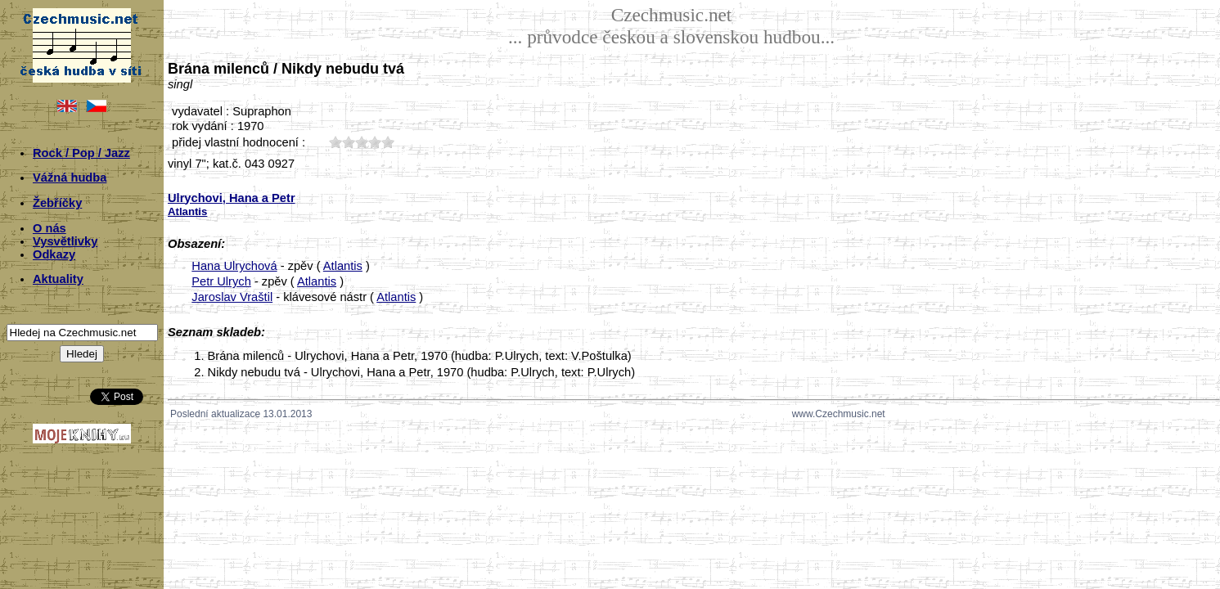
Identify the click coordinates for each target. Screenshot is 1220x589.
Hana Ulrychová (234, 265)
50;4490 (387, 142)
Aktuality (58, 279)
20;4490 (348, 142)
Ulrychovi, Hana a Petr (231, 198)
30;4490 (361, 142)
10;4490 (335, 142)
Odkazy (54, 254)
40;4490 (374, 142)
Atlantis (342, 265)
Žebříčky (57, 202)
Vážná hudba (69, 177)
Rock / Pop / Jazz (81, 153)
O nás (49, 228)
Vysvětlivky (65, 241)
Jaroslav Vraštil (231, 296)
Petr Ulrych (220, 281)
